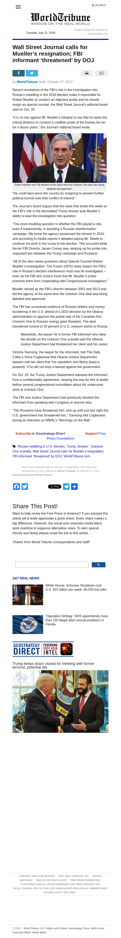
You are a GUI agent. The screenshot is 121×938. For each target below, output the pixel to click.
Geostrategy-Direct (50, 433)
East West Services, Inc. (73, 876)
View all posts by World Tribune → (34, 474)
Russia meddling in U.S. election (41, 446)
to (33, 433)
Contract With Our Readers (37, 876)
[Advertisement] (60, 774)
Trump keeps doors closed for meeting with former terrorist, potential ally (53, 665)
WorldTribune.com (77, 456)
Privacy (97, 876)
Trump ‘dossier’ (78, 446)
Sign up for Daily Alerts (51, 880)
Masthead (26, 880)
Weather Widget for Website (89, 29)
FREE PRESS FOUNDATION (85, 880)
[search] (51, 565)
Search (99, 5)
